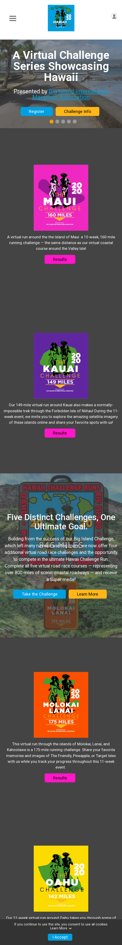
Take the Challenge (40, 639)
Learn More (87, 639)
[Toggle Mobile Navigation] (12, 18)
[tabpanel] (61, 84)
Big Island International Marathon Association (70, 94)
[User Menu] (114, 16)
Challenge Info (77, 111)
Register (36, 111)
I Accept (60, 937)
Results (60, 268)
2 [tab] (57, 121)
